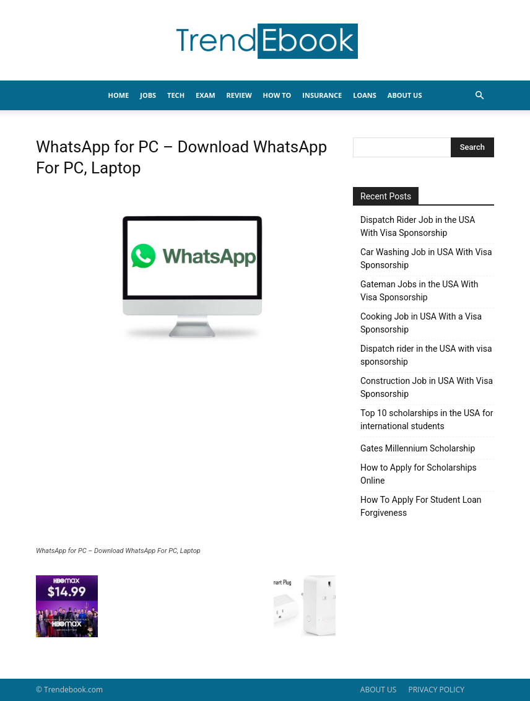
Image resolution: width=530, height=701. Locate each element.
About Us (405, 95)
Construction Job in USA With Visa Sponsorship (426, 387)
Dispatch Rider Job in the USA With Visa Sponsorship (417, 226)
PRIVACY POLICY (436, 689)
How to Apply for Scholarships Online (418, 474)
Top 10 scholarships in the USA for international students (426, 419)
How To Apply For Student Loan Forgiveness (421, 506)
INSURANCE (322, 95)
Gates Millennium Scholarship (417, 448)
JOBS (148, 95)
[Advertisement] (186, 454)
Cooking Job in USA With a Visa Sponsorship (421, 322)
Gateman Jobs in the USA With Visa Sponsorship (419, 290)
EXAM (205, 95)
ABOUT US (378, 689)
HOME (118, 95)
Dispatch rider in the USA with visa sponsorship (426, 355)
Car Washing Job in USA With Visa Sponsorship (426, 258)
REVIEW (239, 95)
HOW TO (277, 95)
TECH (176, 95)
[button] (479, 96)
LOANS (364, 95)
